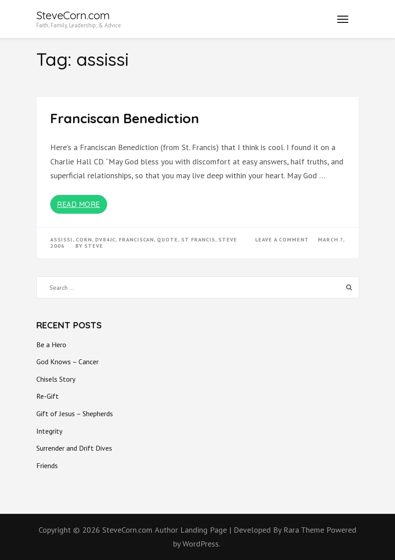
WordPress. (201, 543)
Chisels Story (55, 379)
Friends (47, 465)
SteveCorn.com (73, 15)
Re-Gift (47, 396)
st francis (198, 239)
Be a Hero (51, 344)
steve (227, 239)
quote (167, 239)
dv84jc (105, 239)
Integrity (49, 430)
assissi (61, 239)
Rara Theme (304, 530)
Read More (78, 204)
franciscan (136, 239)
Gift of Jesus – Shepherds (74, 413)
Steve (93, 245)
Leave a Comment (282, 239)
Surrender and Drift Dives (74, 448)
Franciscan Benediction (124, 118)
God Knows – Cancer (67, 361)
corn (84, 239)
